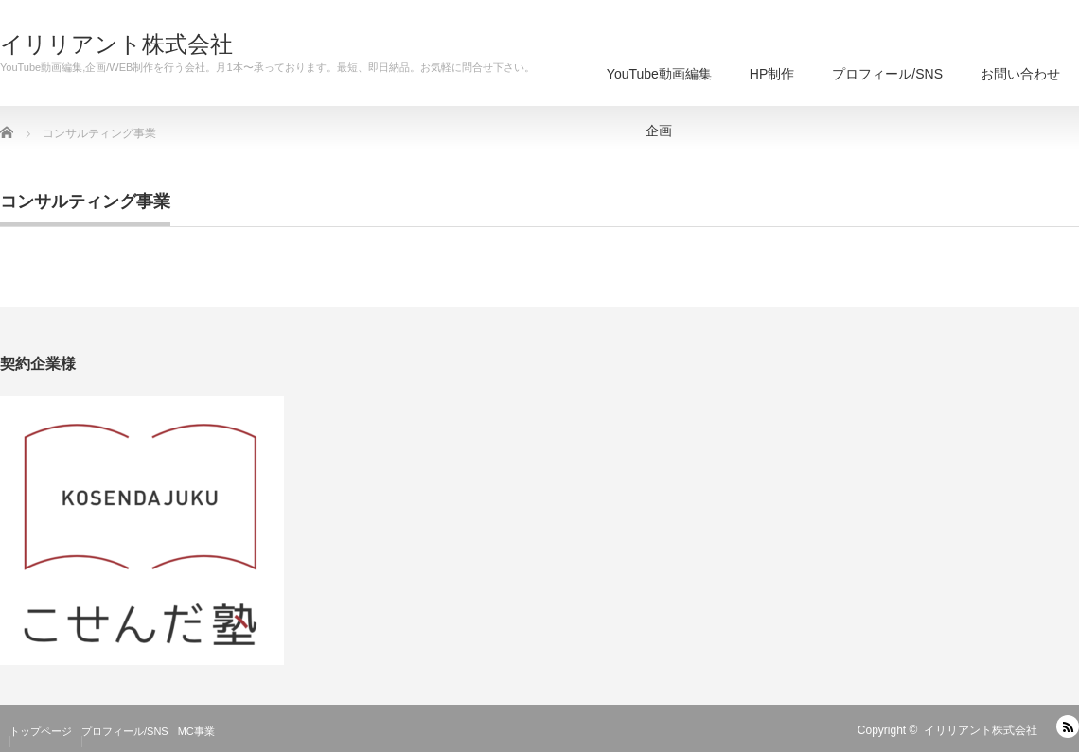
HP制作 (772, 73)
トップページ (40, 731)
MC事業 (196, 731)
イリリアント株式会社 (116, 44)
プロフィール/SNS (887, 73)
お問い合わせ (1020, 73)
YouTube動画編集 (659, 86)
